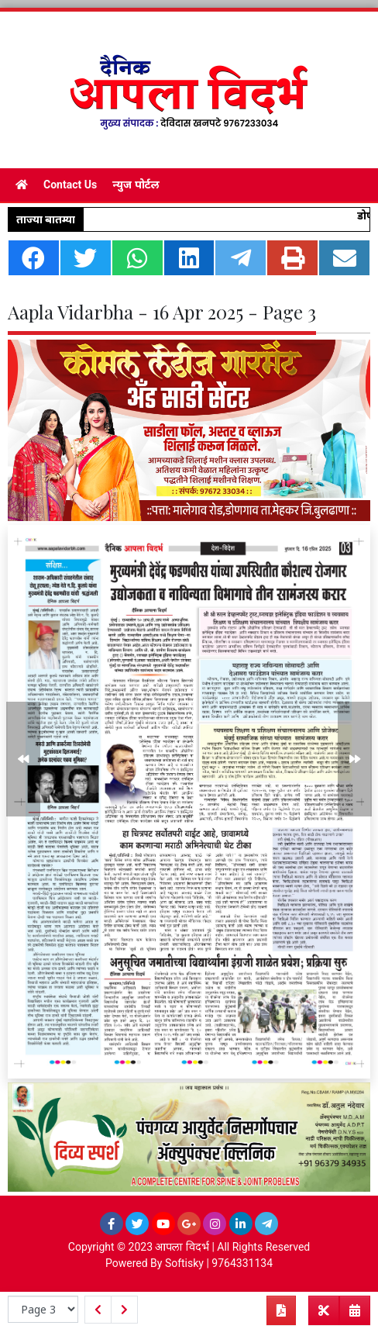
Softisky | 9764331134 (219, 1263)
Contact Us (70, 184)
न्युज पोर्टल (135, 184)
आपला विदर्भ (181, 1247)
